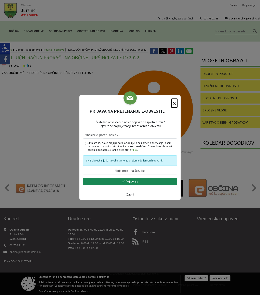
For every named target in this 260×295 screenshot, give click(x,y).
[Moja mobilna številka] (130, 170)
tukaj (134, 150)
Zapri (130, 194)
